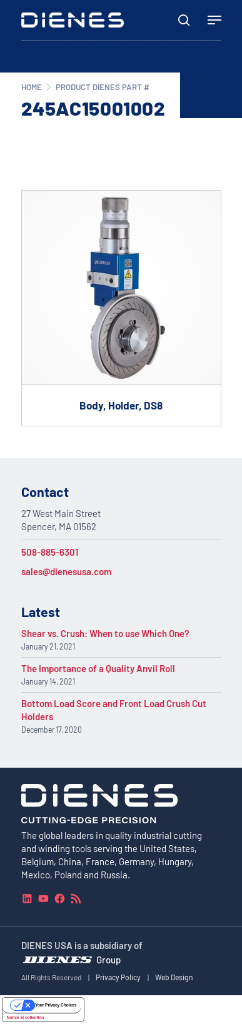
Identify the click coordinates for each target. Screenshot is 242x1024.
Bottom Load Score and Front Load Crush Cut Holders (113, 710)
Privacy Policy (118, 977)
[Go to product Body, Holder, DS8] (121, 308)
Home (31, 87)
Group (108, 959)
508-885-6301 (49, 552)
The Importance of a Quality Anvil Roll (98, 668)
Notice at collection (25, 1017)
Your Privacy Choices (55, 1005)
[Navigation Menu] (214, 20)
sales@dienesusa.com (66, 571)
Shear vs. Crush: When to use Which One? (105, 633)
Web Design (174, 977)
